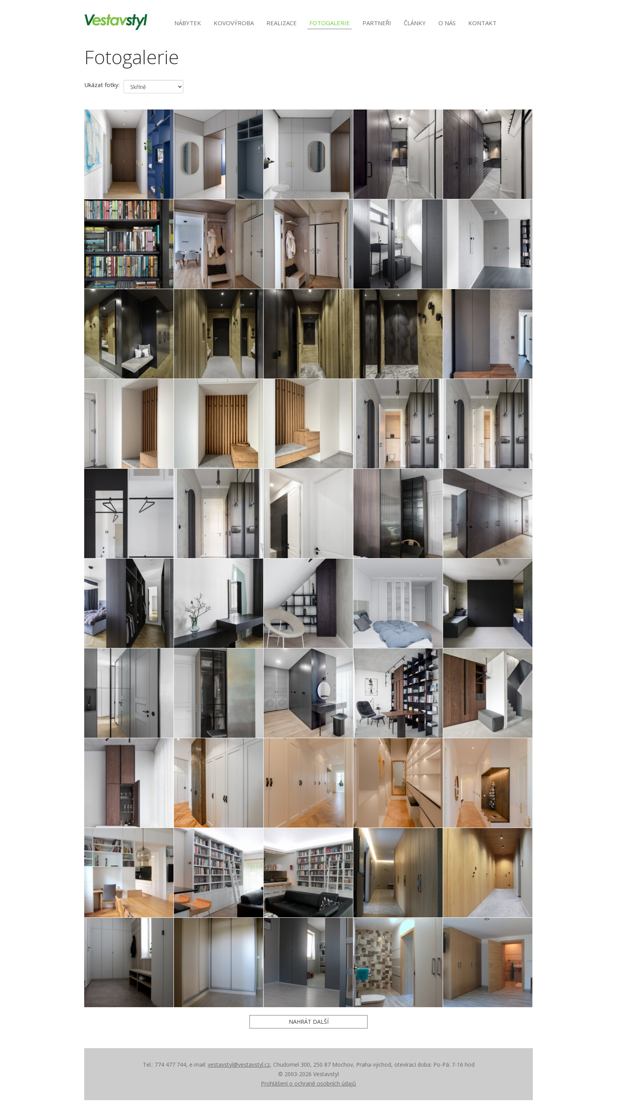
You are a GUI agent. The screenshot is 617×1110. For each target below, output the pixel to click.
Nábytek (187, 23)
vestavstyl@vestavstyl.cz (239, 1064)
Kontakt (482, 23)
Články (415, 23)
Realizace (281, 23)
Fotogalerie (329, 23)
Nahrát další (309, 1021)
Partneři (376, 23)
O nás (447, 23)
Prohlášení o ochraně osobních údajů (308, 1083)
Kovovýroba (234, 23)
